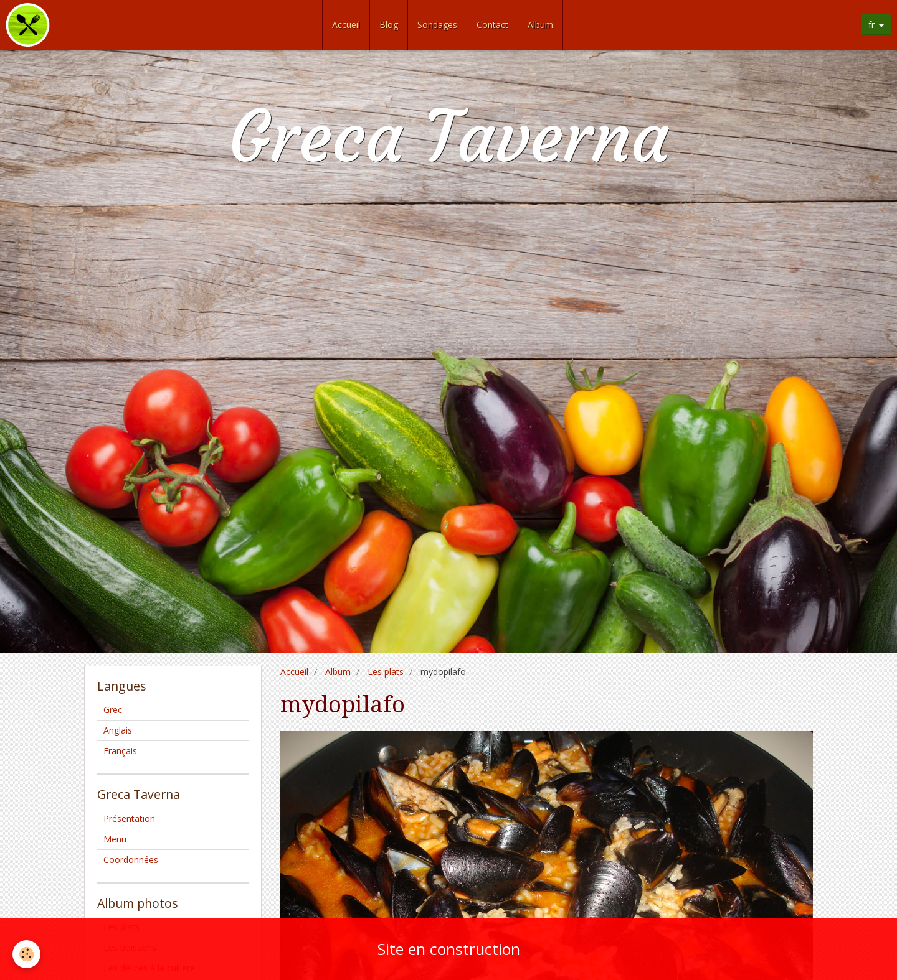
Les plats (386, 672)
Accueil (346, 24)
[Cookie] (26, 954)
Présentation (129, 818)
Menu (114, 839)
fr (871, 24)
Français (120, 751)
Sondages (437, 24)
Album (540, 24)
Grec (112, 710)
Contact (492, 24)
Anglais (117, 730)
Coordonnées (130, 860)
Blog (388, 24)
